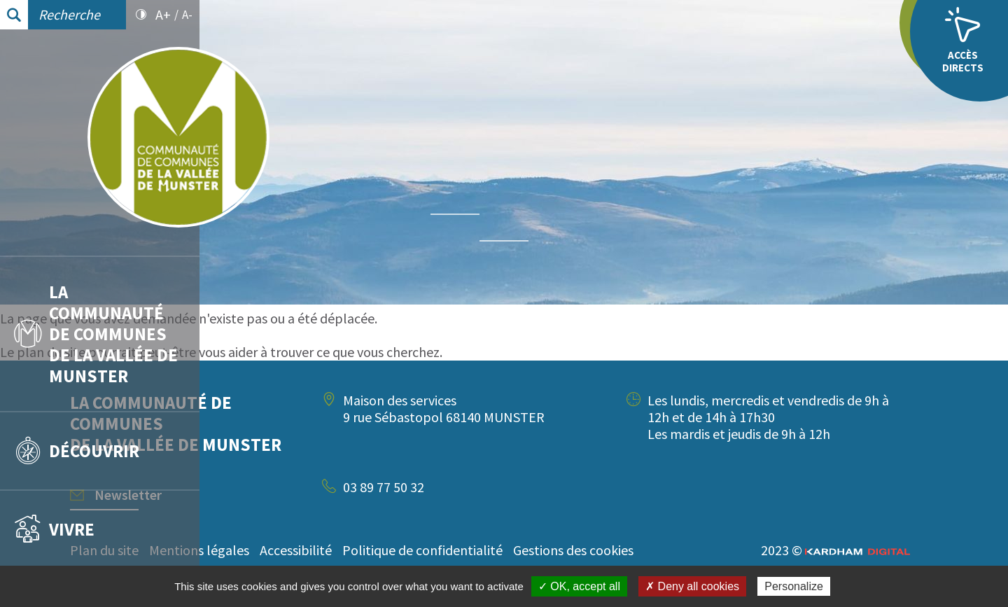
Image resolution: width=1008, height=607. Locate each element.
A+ (163, 14)
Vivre (54, 529)
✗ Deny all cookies (692, 586)
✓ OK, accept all (579, 586)
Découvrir (76, 451)
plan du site (250, 352)
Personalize (793, 586)
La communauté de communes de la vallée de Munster (96, 334)
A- (187, 15)
